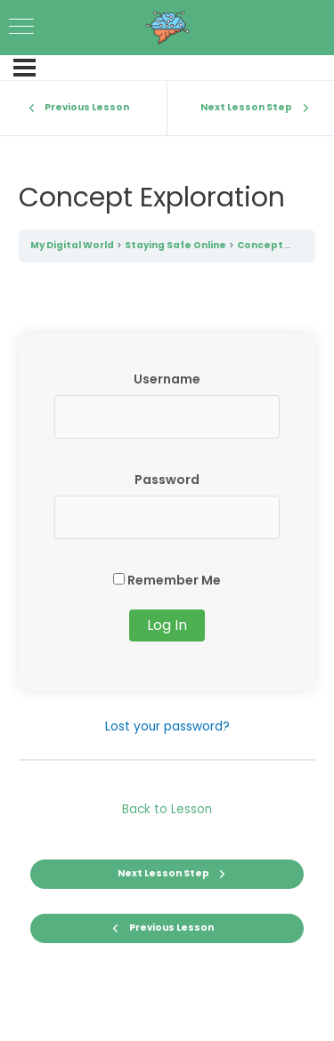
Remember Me (167, 580)
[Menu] (24, 68)
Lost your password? (167, 726)
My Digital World (72, 245)
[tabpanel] (167, 536)
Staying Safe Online (175, 245)
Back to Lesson (167, 809)
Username (167, 379)
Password (167, 479)
